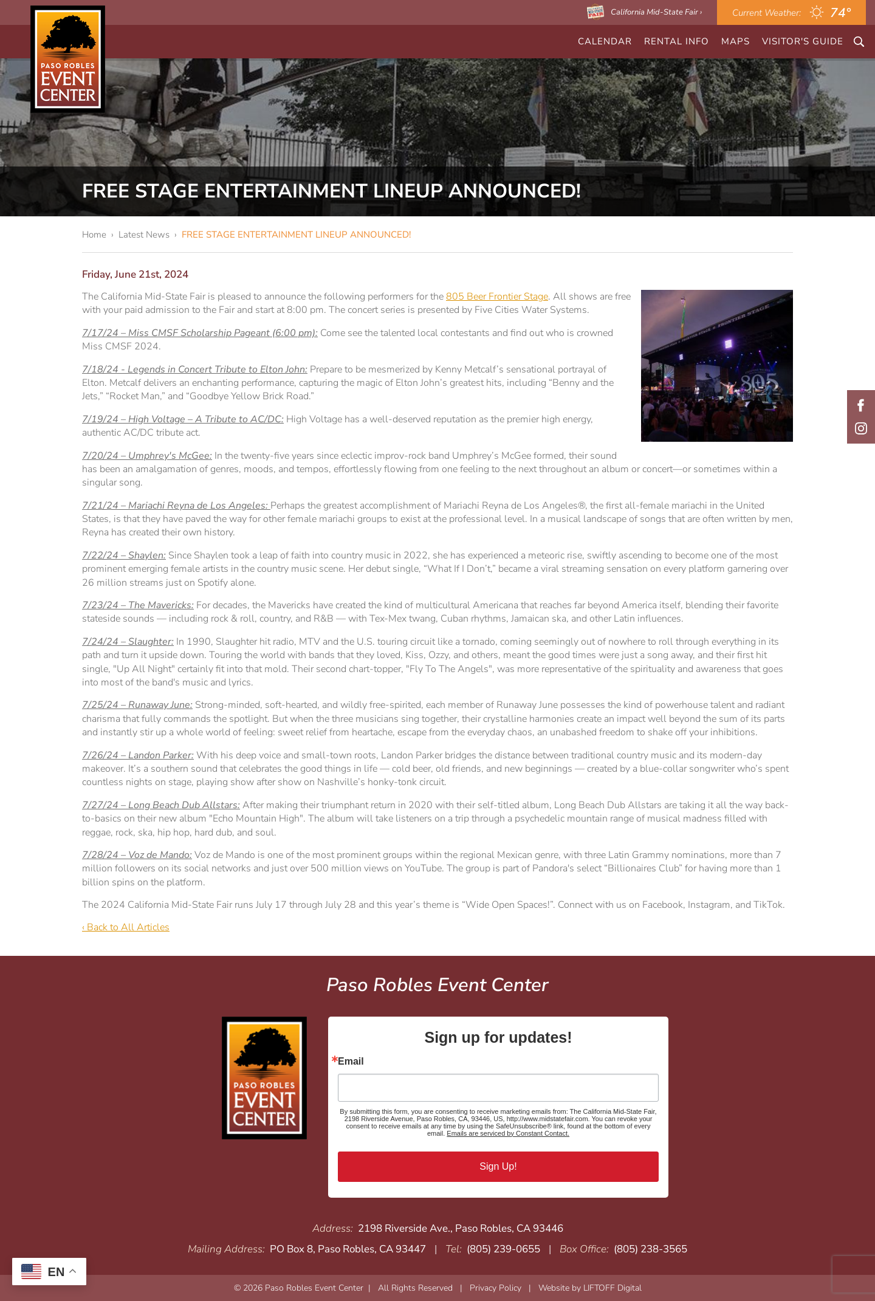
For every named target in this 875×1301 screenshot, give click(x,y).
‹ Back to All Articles (126, 927)
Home (94, 234)
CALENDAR (605, 41)
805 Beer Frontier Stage (497, 296)
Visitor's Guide (802, 41)
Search (859, 41)
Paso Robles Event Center (67, 59)
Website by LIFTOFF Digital (590, 1288)
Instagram (861, 428)
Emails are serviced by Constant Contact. (508, 1133)
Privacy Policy (495, 1288)
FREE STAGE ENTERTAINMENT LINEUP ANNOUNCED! (296, 234)
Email (351, 1061)
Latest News (144, 234)
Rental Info (676, 41)
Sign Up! (497, 1166)
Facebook (861, 405)
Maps (735, 41)
